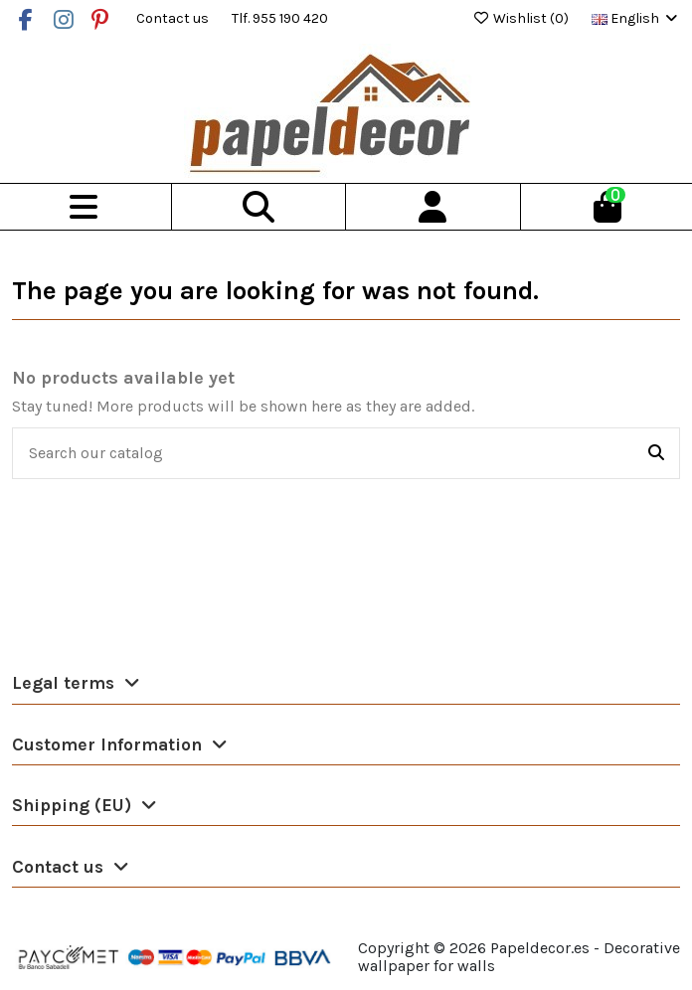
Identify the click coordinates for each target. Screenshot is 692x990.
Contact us (174, 18)
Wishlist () (522, 18)
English (636, 18)
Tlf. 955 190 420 (280, 18)
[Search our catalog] (656, 453)
